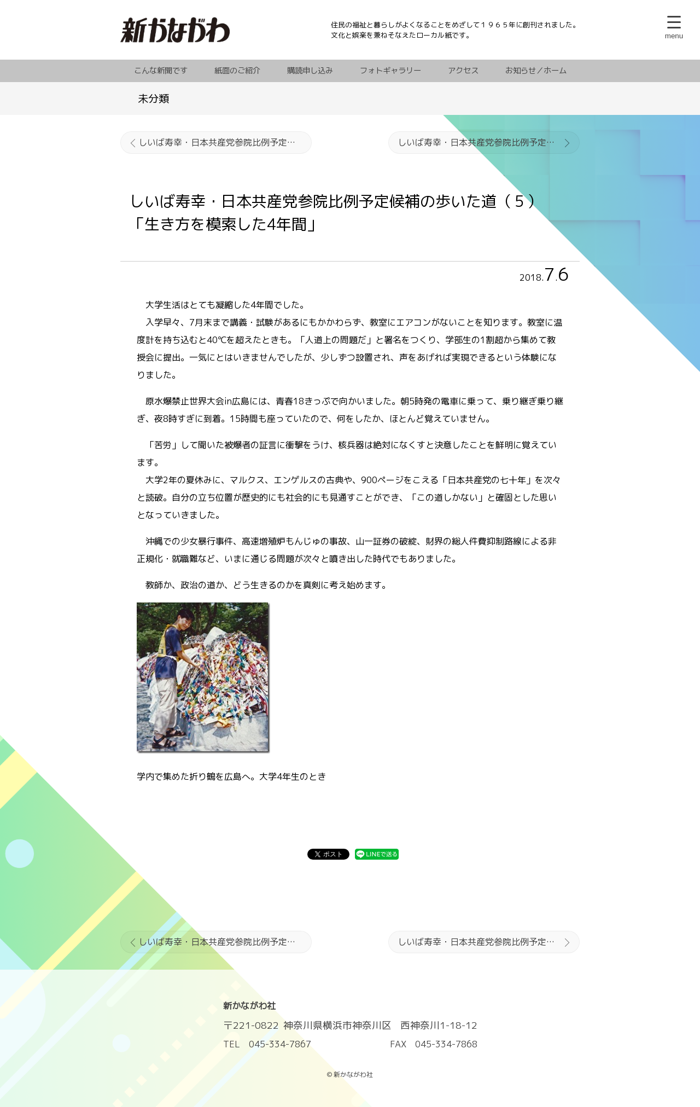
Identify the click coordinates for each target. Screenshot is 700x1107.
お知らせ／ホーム (536, 70)
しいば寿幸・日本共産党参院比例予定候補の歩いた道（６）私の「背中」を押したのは (489, 142)
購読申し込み (310, 70)
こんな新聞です (161, 70)
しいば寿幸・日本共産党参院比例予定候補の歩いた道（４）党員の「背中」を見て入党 (225, 142)
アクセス (463, 70)
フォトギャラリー (390, 70)
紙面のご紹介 (237, 70)
